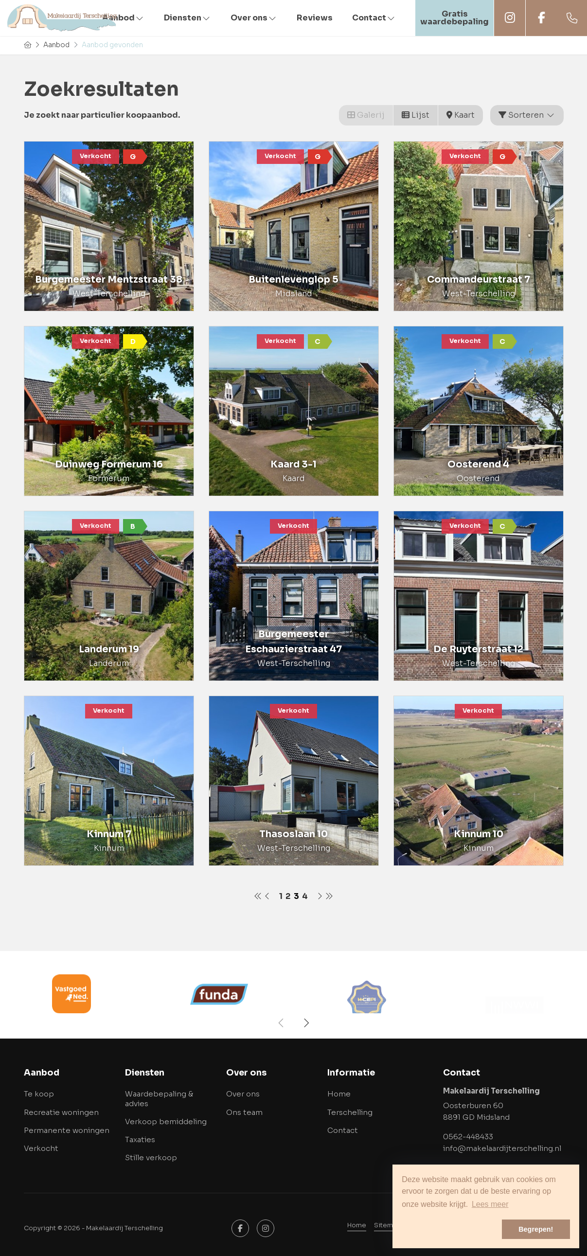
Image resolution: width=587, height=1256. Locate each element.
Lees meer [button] (490, 1204)
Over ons (254, 18)
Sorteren (526, 115)
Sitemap (387, 1225)
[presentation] (281, 1023)
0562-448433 (468, 1136)
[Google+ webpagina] (265, 1228)
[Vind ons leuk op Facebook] (240, 1228)
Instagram (509, 18)
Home (356, 1225)
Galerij (366, 115)
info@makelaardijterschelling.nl (502, 1148)
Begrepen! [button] (535, 1229)
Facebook (541, 18)
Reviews (315, 18)
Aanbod (123, 18)
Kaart (460, 115)
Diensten (187, 18)
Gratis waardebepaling (454, 18)
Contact (374, 18)
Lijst (415, 115)
